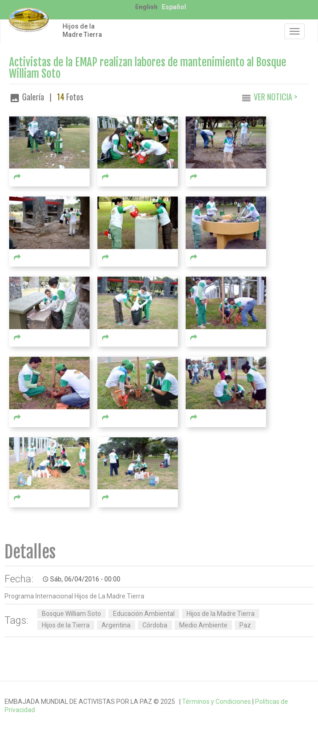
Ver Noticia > (275, 97)
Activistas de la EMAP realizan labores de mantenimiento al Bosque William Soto (147, 68)
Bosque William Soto (71, 613)
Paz (245, 625)
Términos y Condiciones (216, 701)
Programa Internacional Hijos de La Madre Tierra (74, 596)
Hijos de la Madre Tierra (82, 30)
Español (174, 7)
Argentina (116, 625)
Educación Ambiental (144, 613)
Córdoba (154, 625)
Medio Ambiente (203, 625)
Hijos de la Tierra (66, 625)
